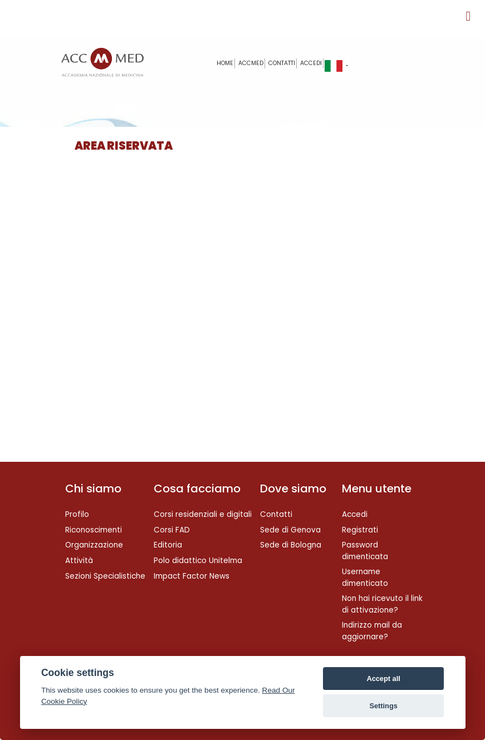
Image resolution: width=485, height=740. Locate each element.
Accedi (311, 63)
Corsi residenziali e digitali (203, 514)
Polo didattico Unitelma (198, 560)
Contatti (276, 514)
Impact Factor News (191, 576)
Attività (79, 560)
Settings (383, 706)
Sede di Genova (290, 530)
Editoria (168, 545)
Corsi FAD (172, 530)
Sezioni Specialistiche (105, 576)
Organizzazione (94, 545)
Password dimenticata (365, 550)
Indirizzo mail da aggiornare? (372, 631)
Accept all (383, 678)
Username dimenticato (365, 577)
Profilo (77, 514)
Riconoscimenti (93, 530)
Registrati (360, 530)
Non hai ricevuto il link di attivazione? (382, 604)
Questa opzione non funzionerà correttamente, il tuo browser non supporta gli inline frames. (240, 311)
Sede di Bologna (290, 545)
